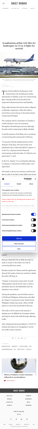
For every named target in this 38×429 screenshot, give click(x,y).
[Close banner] (35, 179)
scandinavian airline (7, 349)
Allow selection (19, 243)
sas (15, 349)
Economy (25, 8)
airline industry (6, 346)
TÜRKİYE (28, 396)
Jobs (5, 424)
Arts (28, 402)
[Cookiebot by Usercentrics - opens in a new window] (24, 179)
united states (20, 349)
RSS (33, 424)
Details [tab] (19, 184)
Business (6, 8)
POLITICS (9, 396)
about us (18, 424)
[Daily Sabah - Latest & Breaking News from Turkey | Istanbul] (19, 3)
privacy (11, 424)
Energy (32, 8)
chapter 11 (29, 349)
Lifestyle (9, 402)
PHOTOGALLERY (11, 380)
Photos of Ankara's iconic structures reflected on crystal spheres (18, 376)
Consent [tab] (6, 184)
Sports (9, 405)
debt (30, 346)
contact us (26, 424)
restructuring (24, 346)
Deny (19, 249)
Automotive (15, 8)
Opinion (28, 405)
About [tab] (31, 184)
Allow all (19, 238)
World (9, 399)
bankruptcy (15, 346)
